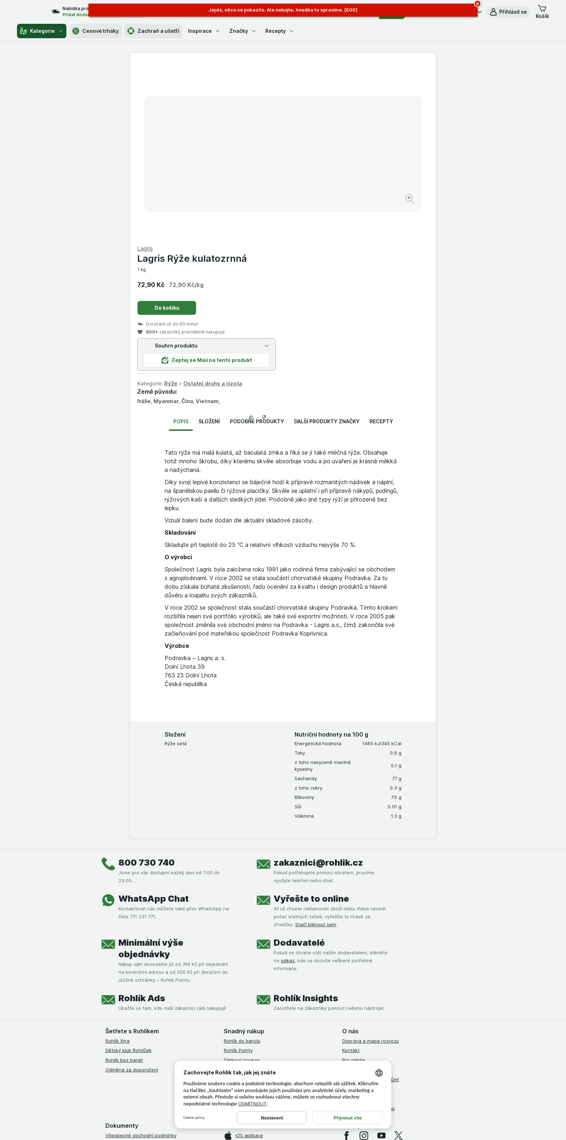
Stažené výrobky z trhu (368, 935)
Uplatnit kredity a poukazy (253, 896)
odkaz (288, 787)
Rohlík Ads (141, 824)
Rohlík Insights (306, 824)
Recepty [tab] (381, 248)
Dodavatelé (299, 769)
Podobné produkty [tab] (257, 248)
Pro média (353, 886)
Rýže (323, 210)
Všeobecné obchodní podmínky (141, 961)
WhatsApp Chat (153, 725)
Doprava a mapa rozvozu (370, 867)
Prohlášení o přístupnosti (133, 1048)
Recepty (280, 31)
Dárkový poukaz (242, 886)
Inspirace (204, 31)
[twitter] (398, 962)
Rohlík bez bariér (124, 886)
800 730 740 (146, 689)
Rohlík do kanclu (242, 867)
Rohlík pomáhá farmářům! (370, 906)
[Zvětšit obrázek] (257, 177)
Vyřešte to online (311, 725)
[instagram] (364, 962)
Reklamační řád (122, 1029)
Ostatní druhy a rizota (365, 210)
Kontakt (351, 877)
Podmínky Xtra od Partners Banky (143, 981)
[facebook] (346, 962)
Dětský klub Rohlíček (128, 877)
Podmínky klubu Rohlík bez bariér (142, 1000)
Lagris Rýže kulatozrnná (345, 84)
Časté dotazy (357, 925)
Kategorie (42, 31)
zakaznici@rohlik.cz (318, 689)
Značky (243, 31)
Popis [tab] (180, 248)
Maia (229, 915)
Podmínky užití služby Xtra (134, 971)
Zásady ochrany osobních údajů (141, 1010)
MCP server (237, 906)
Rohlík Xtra (117, 867)
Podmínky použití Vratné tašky (139, 1019)
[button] (508, 12)
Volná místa (355, 896)
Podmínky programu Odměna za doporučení (154, 1039)
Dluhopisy (353, 915)
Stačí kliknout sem (315, 751)
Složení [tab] (209, 248)
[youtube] (381, 962)
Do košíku (320, 134)
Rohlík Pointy (238, 877)
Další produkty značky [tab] (327, 248)
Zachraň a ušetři (153, 31)
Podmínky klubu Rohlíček (132, 991)
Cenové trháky (95, 31)
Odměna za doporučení (131, 896)
